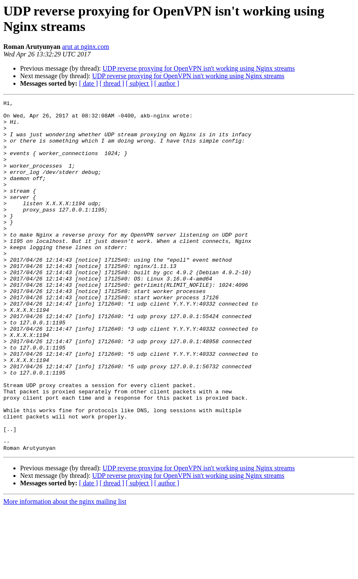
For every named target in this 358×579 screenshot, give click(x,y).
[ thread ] (112, 83)
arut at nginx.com (85, 46)
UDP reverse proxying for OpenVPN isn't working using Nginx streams (198, 68)
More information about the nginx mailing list (64, 571)
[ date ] (88, 83)
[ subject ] (139, 83)
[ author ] (166, 83)
